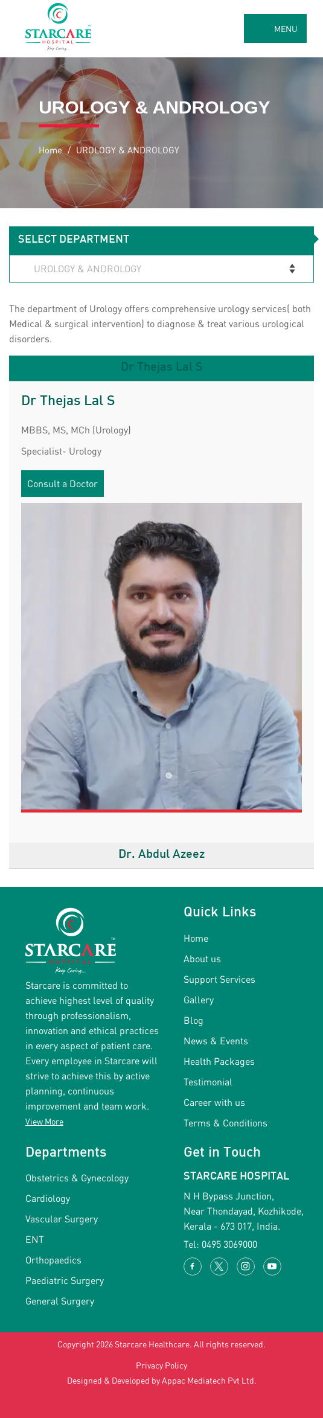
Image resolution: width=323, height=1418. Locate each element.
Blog (193, 1020)
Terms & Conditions (225, 1122)
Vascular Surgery (61, 1218)
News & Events (216, 1040)
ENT (34, 1239)
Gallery (199, 999)
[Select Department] (161, 269)
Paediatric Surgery (64, 1280)
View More (44, 1121)
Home (50, 149)
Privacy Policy (161, 1365)
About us (202, 958)
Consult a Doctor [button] (62, 483)
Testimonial (208, 1081)
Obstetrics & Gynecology (77, 1177)
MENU (286, 29)
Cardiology (47, 1198)
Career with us (214, 1102)
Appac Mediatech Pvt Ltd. (209, 1380)
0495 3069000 (229, 1244)
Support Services (219, 979)
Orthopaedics (53, 1259)
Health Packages (219, 1061)
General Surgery (59, 1300)
